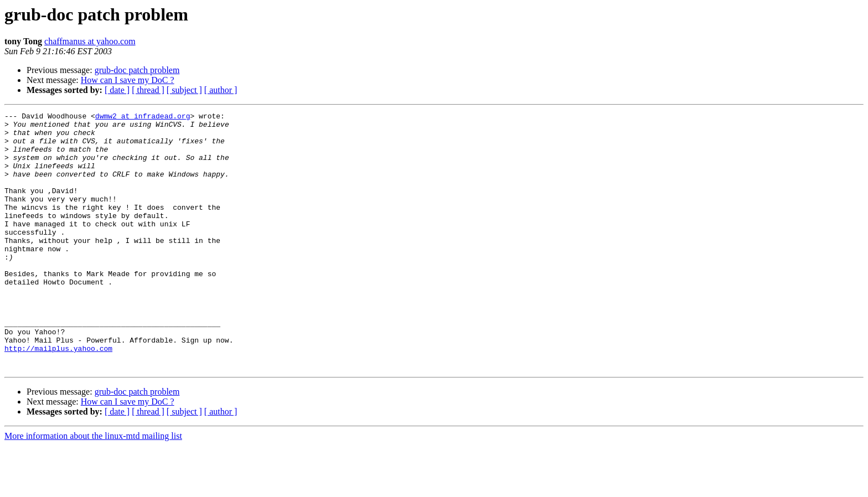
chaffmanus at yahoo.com (90, 41)
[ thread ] (148, 90)
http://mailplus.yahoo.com (58, 396)
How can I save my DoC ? (127, 80)
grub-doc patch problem (137, 70)
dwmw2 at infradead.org (142, 117)
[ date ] (117, 90)
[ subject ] (184, 90)
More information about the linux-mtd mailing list (93, 487)
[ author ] (220, 90)
